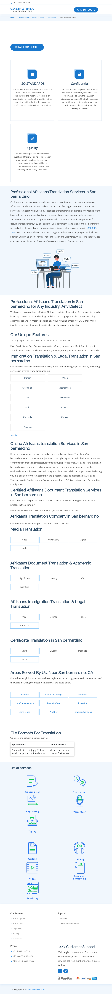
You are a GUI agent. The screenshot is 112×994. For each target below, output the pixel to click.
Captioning (18, 928)
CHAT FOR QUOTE (86, 9)
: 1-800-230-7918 (21, 3)
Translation (18, 923)
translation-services (28, 17)
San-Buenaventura (24, 703)
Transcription (19, 918)
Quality (32, 148)
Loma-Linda (24, 712)
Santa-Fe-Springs (53, 694)
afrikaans (52, 17)
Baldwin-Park (53, 703)
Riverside (82, 703)
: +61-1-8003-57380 (23, 961)
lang (42, 17)
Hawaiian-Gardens (83, 712)
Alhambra (82, 694)
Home (12, 17)
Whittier (54, 712)
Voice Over (17, 938)
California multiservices (35, 989)
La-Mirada (24, 694)
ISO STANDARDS (32, 83)
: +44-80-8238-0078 (23, 956)
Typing (16, 933)
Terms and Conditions (70, 923)
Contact (63, 918)
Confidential (80, 83)
